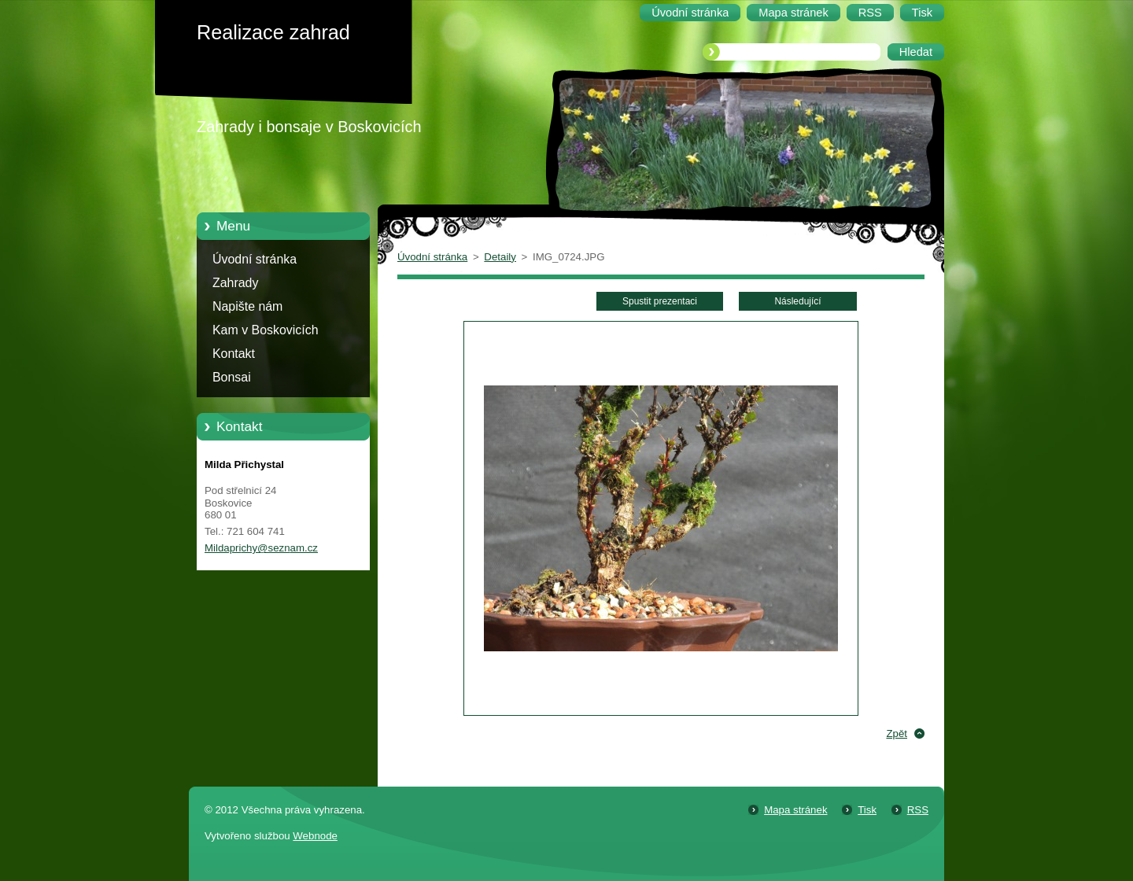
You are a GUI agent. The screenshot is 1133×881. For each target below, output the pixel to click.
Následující (797, 301)
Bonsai (231, 377)
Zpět (896, 733)
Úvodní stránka (254, 259)
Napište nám (247, 306)
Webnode (315, 836)
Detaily (500, 257)
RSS (917, 810)
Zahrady (235, 282)
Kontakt (233, 353)
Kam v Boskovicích (265, 330)
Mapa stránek (795, 810)
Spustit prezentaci (659, 301)
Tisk (867, 810)
